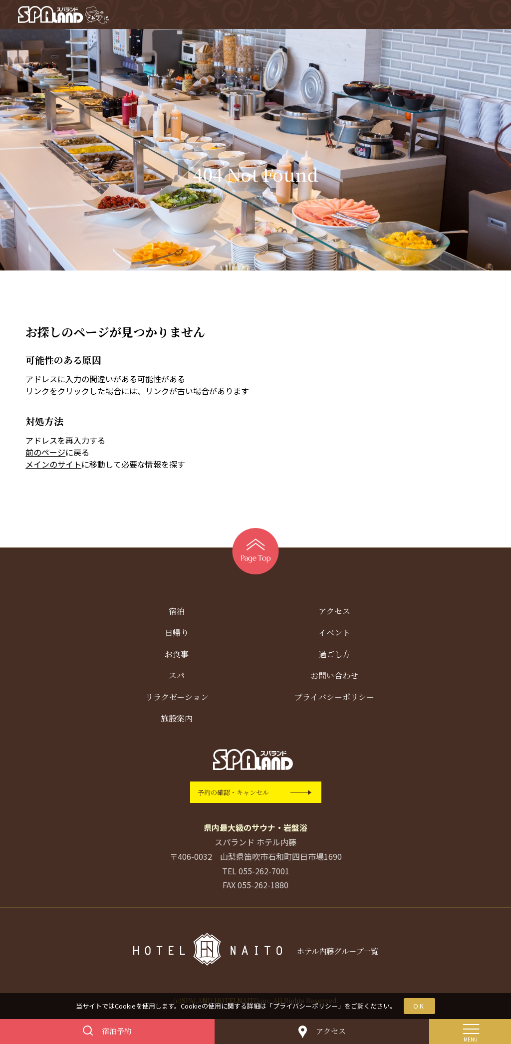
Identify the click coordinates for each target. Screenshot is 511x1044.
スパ (177, 677)
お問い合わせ (334, 677)
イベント (334, 634)
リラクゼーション (177, 699)
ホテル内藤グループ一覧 (337, 952)
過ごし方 (334, 656)
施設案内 (177, 720)
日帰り (177, 634)
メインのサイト (53, 466)
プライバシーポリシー (305, 1006)
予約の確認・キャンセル (233, 794)
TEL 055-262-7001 (255, 872)
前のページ (45, 454)
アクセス (334, 613)
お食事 (177, 656)
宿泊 (177, 613)
